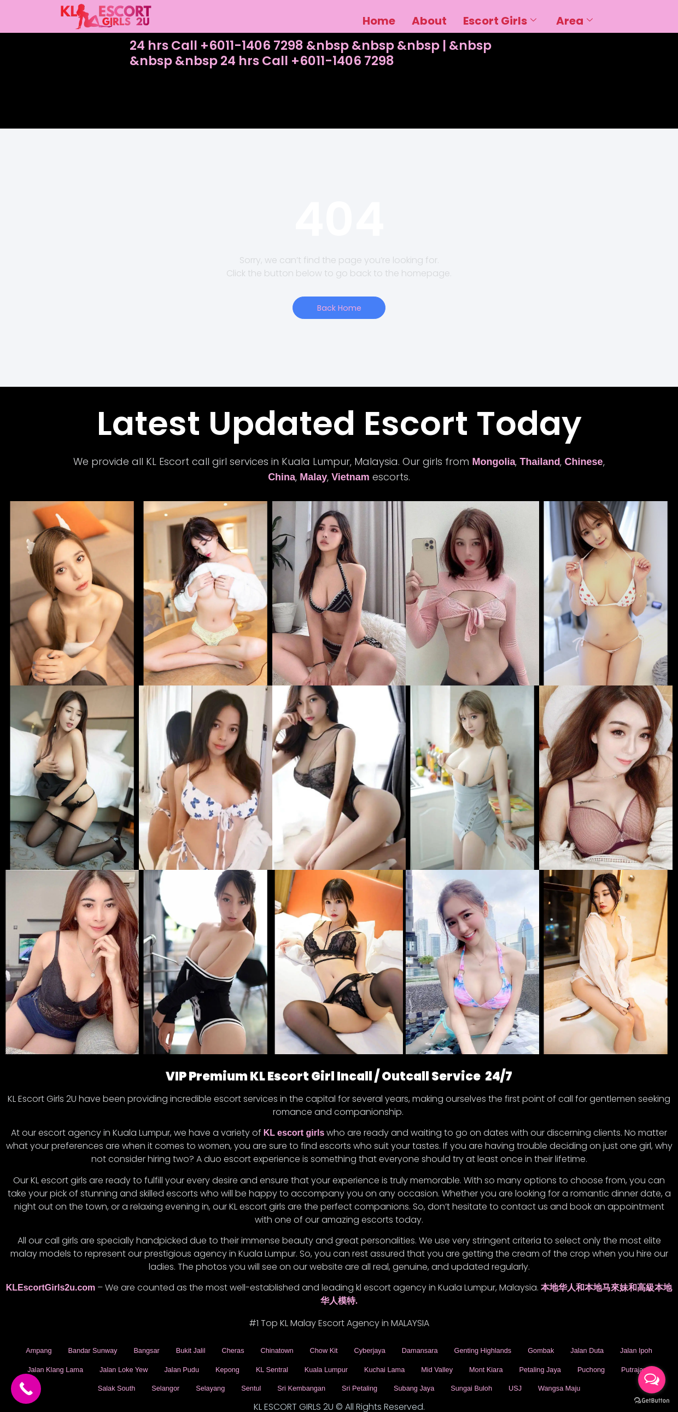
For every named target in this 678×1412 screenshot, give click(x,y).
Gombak (592, 1348)
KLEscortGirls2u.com (51, 1288)
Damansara (455, 1348)
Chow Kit (348, 1348)
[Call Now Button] (26, 1389)
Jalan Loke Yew (208, 1360)
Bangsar (151, 1348)
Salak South (206, 1373)
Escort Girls (499, 16)
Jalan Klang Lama (130, 1360)
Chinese (583, 462)
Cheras (246, 1348)
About (429, 16)
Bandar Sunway (90, 1348)
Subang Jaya (539, 1373)
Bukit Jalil (200, 1348)
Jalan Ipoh (62, 1360)
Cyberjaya (399, 1348)
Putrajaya (149, 1373)
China (281, 478)
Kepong (325, 1360)
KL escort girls (294, 1133)
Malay (313, 478)
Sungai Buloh (603, 1373)
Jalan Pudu (273, 1360)
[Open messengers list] (651, 1379)
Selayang (311, 1373)
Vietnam (350, 478)
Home (379, 16)
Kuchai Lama (501, 1360)
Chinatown (296, 1348)
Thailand (539, 462)
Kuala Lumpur (435, 1360)
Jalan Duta (644, 1348)
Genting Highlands (526, 1348)
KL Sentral (374, 1360)
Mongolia (493, 462)
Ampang (29, 1348)
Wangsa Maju (339, 1385)
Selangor (260, 1373)
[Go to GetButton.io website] (651, 1400)
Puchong (100, 1373)
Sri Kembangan (412, 1373)
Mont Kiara (615, 1360)
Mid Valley (559, 1360)
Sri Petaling (478, 1373)
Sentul (355, 1373)
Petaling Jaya (42, 1373)
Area (574, 16)
